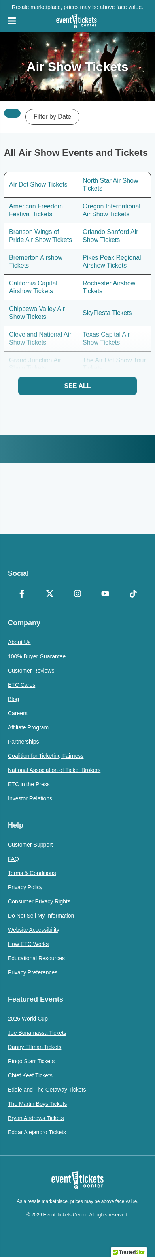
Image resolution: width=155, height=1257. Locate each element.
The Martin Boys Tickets (37, 1104)
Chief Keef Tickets (30, 1075)
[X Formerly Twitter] (49, 594)
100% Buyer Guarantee (37, 656)
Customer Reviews (31, 670)
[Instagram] (77, 594)
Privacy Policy (25, 887)
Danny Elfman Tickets (34, 1047)
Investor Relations (30, 798)
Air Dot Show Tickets (38, 184)
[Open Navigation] (12, 21)
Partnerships (23, 741)
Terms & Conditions (32, 873)
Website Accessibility (33, 930)
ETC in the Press (29, 784)
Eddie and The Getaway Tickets (47, 1090)
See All (77, 385)
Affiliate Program (28, 727)
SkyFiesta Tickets (107, 312)
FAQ (13, 859)
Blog (13, 699)
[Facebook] (22, 594)
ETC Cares (21, 685)
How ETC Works (28, 944)
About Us (19, 642)
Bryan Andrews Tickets (36, 1118)
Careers (18, 713)
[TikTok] (133, 594)
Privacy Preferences (32, 972)
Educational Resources (36, 958)
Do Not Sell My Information (41, 915)
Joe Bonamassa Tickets (37, 1033)
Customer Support (30, 844)
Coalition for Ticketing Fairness (45, 756)
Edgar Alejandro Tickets (37, 1132)
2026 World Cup (28, 1018)
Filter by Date (52, 116)
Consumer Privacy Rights (39, 901)
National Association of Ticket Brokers (54, 770)
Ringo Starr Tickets (31, 1061)
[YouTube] (105, 594)
